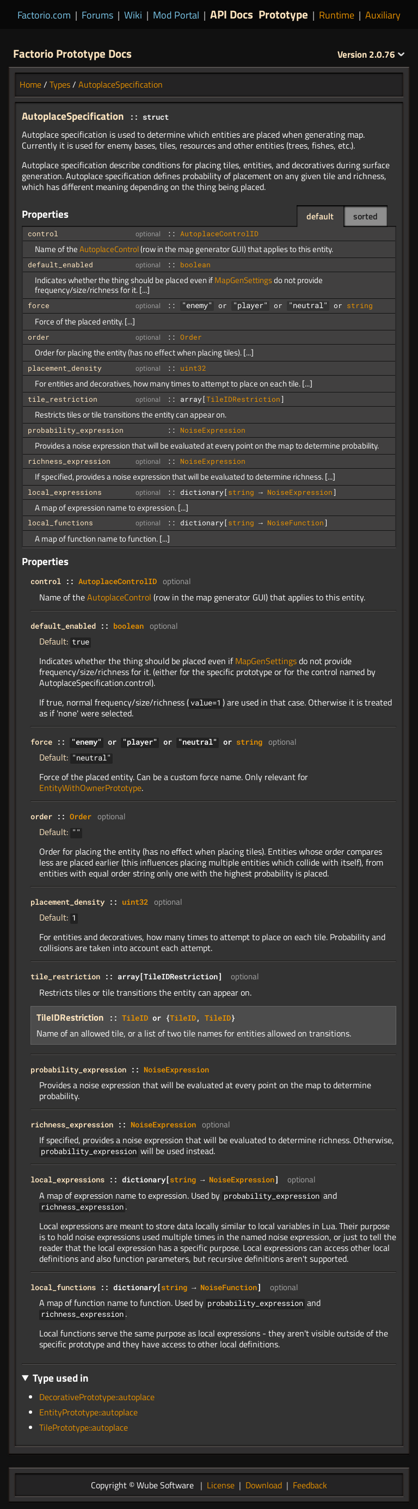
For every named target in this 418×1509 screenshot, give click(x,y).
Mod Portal (176, 15)
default (320, 216)
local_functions (60, 522)
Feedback (310, 1485)
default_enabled (60, 264)
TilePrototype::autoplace (83, 1427)
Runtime (336, 15)
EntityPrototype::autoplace (88, 1412)
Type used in (61, 1377)
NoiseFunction (295, 522)
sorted (365, 216)
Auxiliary (383, 15)
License (221, 1485)
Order (191, 337)
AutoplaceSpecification (120, 84)
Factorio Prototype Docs (72, 53)
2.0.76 (371, 54)
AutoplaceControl (109, 249)
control (43, 233)
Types (60, 84)
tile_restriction (62, 399)
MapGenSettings (243, 280)
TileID (135, 1018)
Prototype (283, 14)
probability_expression (76, 430)
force (39, 305)
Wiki (133, 15)
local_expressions (65, 492)
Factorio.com (44, 15)
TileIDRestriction (243, 399)
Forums (97, 15)
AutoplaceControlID (219, 233)
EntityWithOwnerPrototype (90, 787)
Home (30, 84)
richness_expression (69, 461)
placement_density (65, 368)
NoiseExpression (212, 430)
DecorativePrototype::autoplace (97, 1396)
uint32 (193, 368)
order (39, 337)
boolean (195, 264)
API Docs (231, 14)
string (360, 305)
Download (263, 1485)
